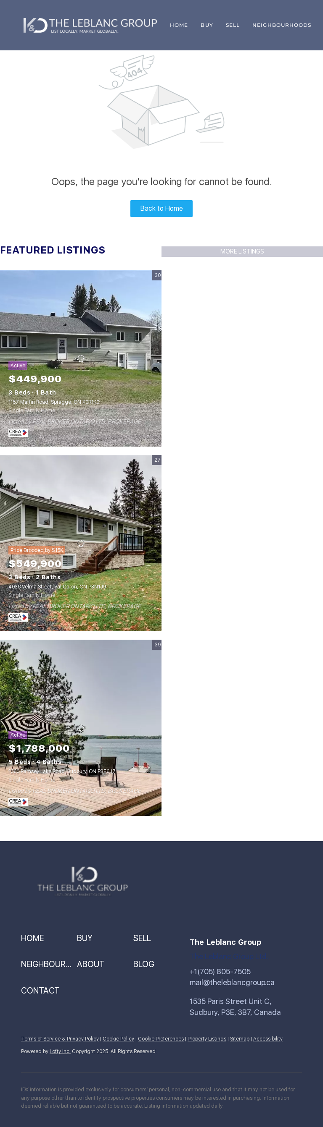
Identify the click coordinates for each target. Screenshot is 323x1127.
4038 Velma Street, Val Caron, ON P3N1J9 (57, 587)
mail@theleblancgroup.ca (232, 982)
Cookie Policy (118, 1039)
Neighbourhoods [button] (281, 25)
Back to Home (161, 208)
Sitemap (239, 1039)
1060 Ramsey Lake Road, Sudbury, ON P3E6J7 (62, 771)
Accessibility (268, 1039)
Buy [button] (207, 25)
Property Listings (207, 1039)
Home (179, 25)
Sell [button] (233, 25)
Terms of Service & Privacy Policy (60, 1039)
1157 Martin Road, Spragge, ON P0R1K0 (53, 402)
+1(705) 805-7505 (220, 971)
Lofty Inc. (60, 1051)
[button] (49, 938)
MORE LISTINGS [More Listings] (242, 251)
